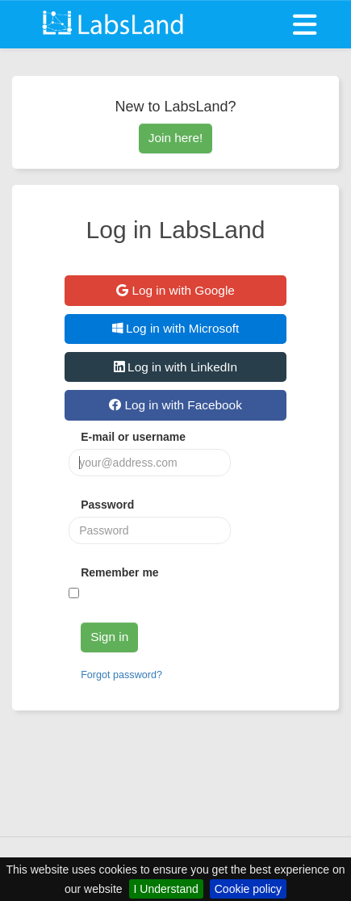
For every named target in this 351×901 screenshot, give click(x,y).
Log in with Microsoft (176, 328)
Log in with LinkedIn (175, 367)
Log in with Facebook (175, 405)
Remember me (120, 572)
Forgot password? (121, 675)
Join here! (175, 138)
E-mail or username (133, 436)
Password (107, 504)
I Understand (166, 888)
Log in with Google (175, 290)
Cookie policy (248, 888)
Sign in (109, 636)
